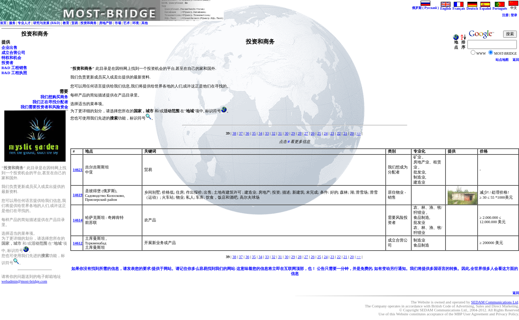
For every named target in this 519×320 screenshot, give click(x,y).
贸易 (74, 23)
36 (247, 133)
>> (358, 133)
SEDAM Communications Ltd (494, 302)
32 (273, 133)
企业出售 (9, 48)
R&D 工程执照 (14, 73)
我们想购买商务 (54, 97)
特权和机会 (11, 58)
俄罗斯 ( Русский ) (425, 6)
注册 (505, 15)
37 (241, 133)
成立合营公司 (13, 53)
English (445, 7)
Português (500, 7)
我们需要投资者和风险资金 (44, 107)
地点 (456, 43)
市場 (118, 23)
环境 (135, 23)
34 (260, 133)
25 (319, 133)
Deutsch (472, 7)
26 (313, 133)
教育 (66, 23)
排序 (463, 43)
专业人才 (24, 23)
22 (339, 133)
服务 (12, 23)
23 (332, 133)
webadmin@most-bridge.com (24, 281)
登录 (514, 15)
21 (345, 133)
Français (459, 7)
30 (287, 133)
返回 (516, 60)
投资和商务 (88, 23)
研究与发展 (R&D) (46, 23)
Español (485, 7)
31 (280, 133)
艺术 (126, 23)
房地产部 (105, 23)
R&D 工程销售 (14, 68)
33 (267, 133)
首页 (3, 23)
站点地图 (502, 60)
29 (293, 133)
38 (234, 133)
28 (300, 133)
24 (326, 133)
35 (254, 133)
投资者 (7, 63)
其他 (144, 23)
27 (306, 133)
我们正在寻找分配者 (50, 102)
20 (352, 133)
